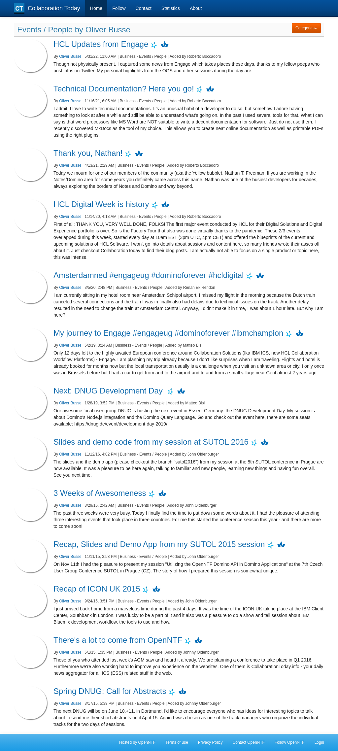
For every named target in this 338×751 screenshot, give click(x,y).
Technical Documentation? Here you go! (123, 88)
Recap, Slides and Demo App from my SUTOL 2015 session (159, 544)
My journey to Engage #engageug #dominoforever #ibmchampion (168, 332)
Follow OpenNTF (290, 742)
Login (319, 742)
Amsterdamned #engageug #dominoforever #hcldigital (148, 275)
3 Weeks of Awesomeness (99, 493)
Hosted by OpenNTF (137, 742)
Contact (144, 8)
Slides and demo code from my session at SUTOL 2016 (151, 441)
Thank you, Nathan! (87, 153)
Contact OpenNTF (249, 742)
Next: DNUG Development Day (109, 390)
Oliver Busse (70, 56)
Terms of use (176, 742)
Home (96, 8)
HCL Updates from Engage (100, 44)
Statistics (170, 8)
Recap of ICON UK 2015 (96, 588)
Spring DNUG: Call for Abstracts (109, 691)
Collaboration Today (47, 8)
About (196, 8)
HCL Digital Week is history (101, 204)
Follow (118, 8)
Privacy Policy (210, 742)
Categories (306, 28)
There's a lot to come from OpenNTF (117, 639)
